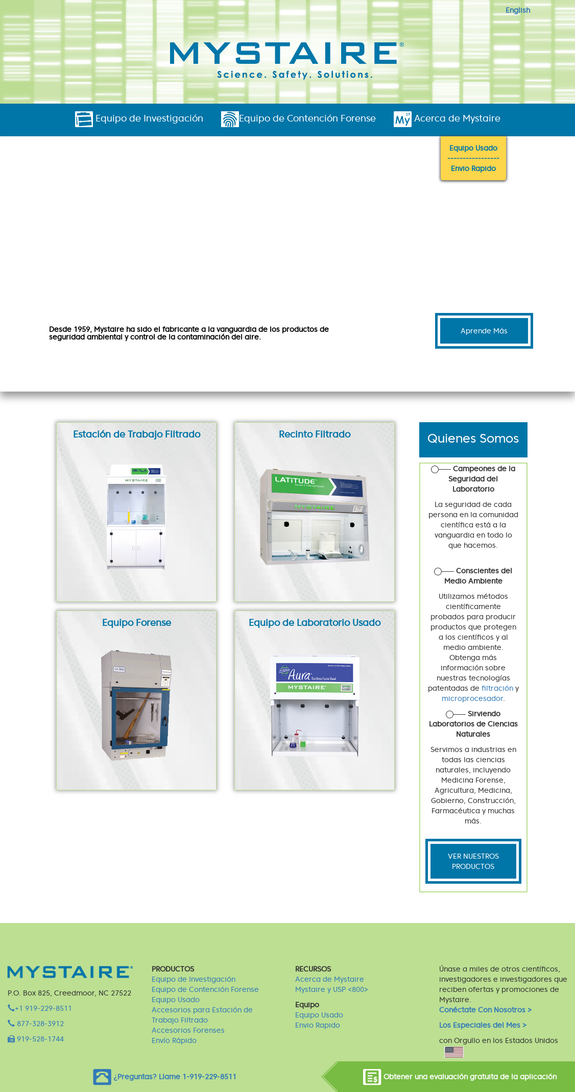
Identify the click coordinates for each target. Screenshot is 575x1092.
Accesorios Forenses (188, 1030)
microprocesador (472, 698)
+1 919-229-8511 (40, 1008)
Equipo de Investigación (139, 119)
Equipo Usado (473, 148)
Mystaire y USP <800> (331, 989)
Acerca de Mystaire (447, 119)
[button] (43, 283)
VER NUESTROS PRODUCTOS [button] (473, 861)
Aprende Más (484, 330)
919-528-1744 (36, 1039)
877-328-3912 (36, 1023)
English (518, 10)
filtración (497, 688)
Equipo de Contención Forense (298, 119)
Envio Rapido (473, 168)
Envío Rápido (174, 1040)
